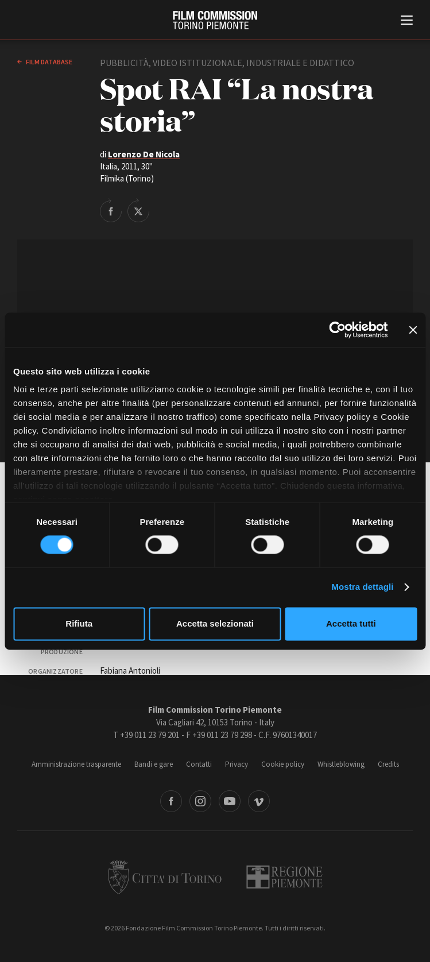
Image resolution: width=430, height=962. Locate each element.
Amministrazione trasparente (76, 764)
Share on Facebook (111, 210)
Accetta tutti (351, 623)
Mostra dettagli (362, 587)
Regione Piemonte (284, 877)
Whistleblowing (341, 764)
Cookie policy (282, 764)
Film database (48, 61)
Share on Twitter (138, 210)
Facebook (171, 801)
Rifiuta (78, 623)
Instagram (200, 801)
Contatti (199, 764)
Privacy (236, 764)
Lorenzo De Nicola (144, 154)
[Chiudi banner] (413, 330)
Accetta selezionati (215, 623)
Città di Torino (165, 877)
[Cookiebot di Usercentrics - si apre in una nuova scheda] (337, 329)
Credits (388, 764)
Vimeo (259, 801)
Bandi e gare (153, 764)
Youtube (230, 801)
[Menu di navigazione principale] (407, 21)
